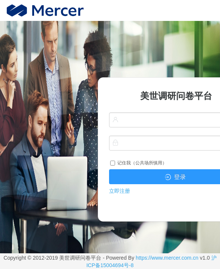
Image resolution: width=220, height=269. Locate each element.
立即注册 (119, 191)
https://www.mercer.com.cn (167, 258)
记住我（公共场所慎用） (138, 163)
